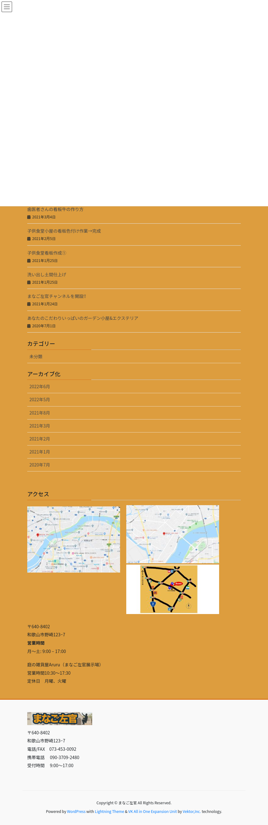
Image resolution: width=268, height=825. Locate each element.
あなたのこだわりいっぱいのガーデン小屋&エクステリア (82, 318)
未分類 (35, 356)
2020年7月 (39, 465)
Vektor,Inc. (192, 811)
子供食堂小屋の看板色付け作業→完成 (64, 231)
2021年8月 (39, 413)
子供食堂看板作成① (46, 253)
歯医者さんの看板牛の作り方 (55, 209)
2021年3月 (39, 426)
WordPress (76, 811)
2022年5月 (39, 399)
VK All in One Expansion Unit (152, 811)
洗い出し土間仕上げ (46, 274)
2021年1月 (39, 452)
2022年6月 (39, 386)
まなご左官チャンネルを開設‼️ (56, 296)
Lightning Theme (109, 811)
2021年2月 (39, 439)
